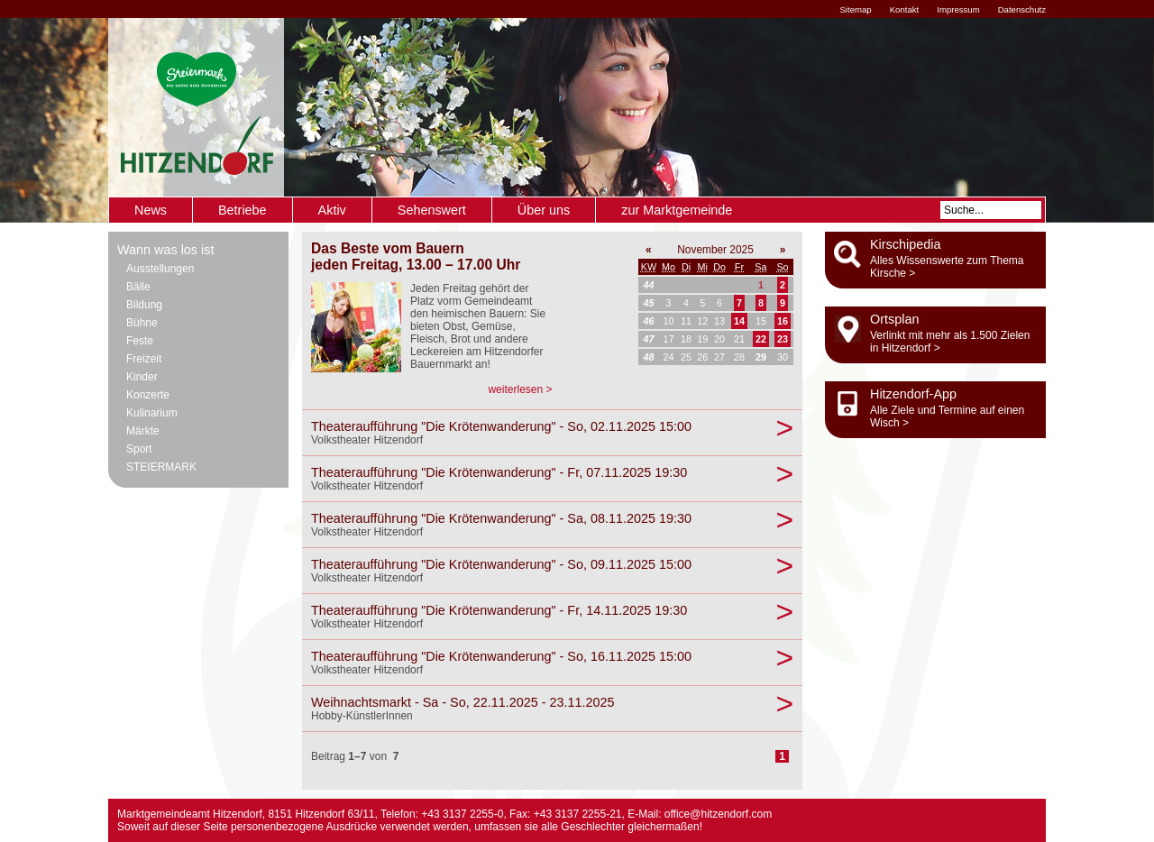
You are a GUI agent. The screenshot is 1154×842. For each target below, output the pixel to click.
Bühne (142, 322)
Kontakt (905, 9)
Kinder (142, 377)
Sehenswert (432, 210)
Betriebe (242, 210)
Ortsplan (894, 319)
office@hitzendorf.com (718, 814)
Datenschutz (1022, 9)
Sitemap (855, 9)
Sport (139, 449)
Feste (139, 340)
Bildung (144, 304)
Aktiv (332, 210)
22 (761, 339)
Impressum (958, 9)
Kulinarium (152, 413)
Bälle (138, 286)
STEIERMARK (161, 467)
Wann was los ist (165, 250)
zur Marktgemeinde (676, 210)
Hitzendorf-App (913, 394)
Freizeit (143, 358)
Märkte (143, 431)
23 (782, 339)
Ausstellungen (160, 268)
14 (739, 321)
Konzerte (147, 395)
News (150, 210)
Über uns (543, 210)
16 (782, 321)
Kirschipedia (905, 244)
